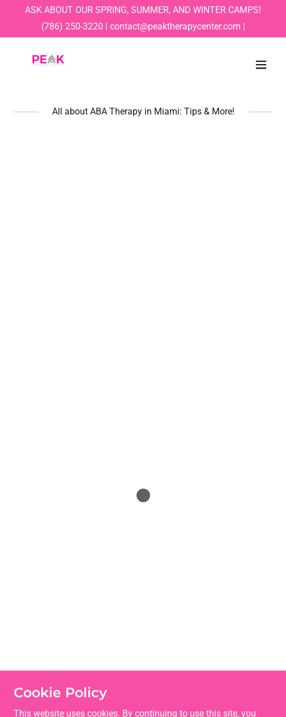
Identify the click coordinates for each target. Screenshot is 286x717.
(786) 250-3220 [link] (72, 26)
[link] (48, 64)
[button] (261, 64)
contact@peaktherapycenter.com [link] (175, 26)
